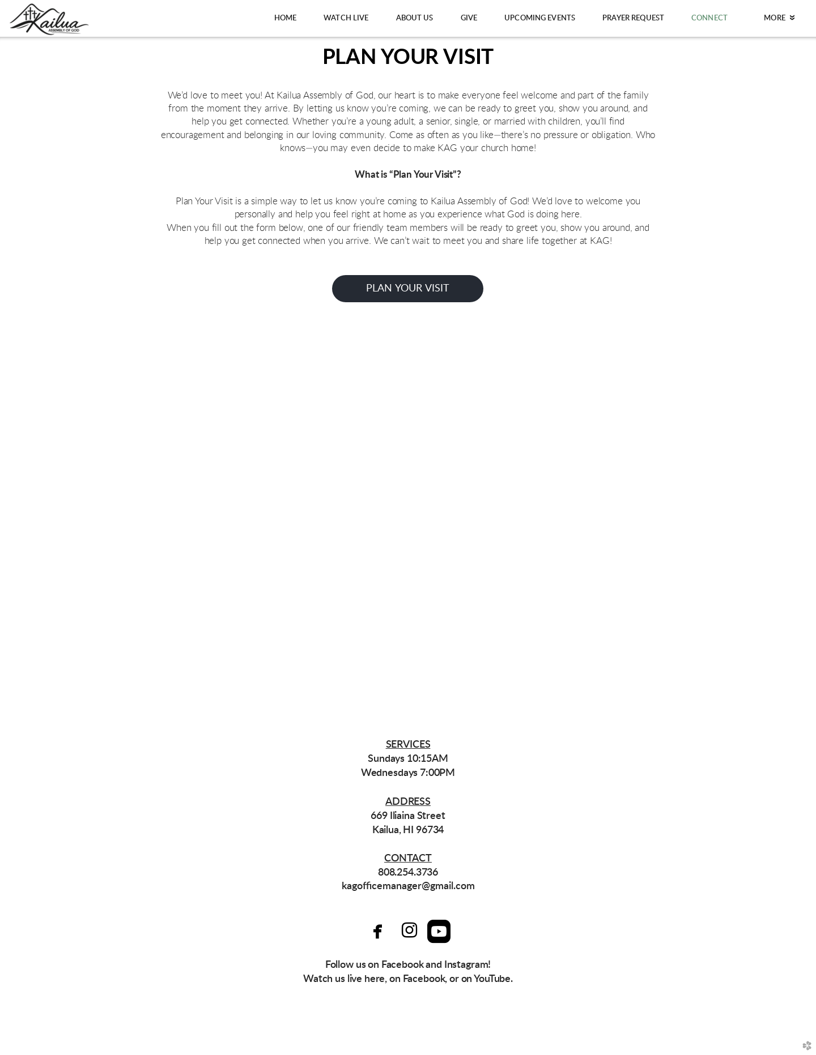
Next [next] (789, 522)
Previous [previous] (26, 522)
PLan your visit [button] (408, 288)
